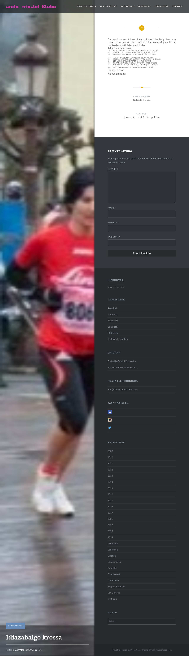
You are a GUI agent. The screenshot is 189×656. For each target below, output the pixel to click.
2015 (110, 488)
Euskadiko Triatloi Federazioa (122, 361)
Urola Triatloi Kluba (31, 7)
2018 (110, 506)
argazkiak (121, 73)
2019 (110, 512)
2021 (110, 518)
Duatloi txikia (86, 6)
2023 (110, 531)
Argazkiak (127, 6)
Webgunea (114, 237)
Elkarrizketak (114, 574)
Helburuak (113, 320)
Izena (112, 208)
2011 (110, 463)
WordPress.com (164, 649)
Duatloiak (112, 568)
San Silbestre (108, 6)
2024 (110, 537)
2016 (110, 494)
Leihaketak (162, 6)
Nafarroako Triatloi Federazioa (122, 367)
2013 (110, 475)
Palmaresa (113, 332)
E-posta (113, 222)
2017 (110, 500)
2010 (110, 457)
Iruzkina (114, 169)
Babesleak (144, 6)
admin (19, 649)
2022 (110, 525)
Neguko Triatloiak (116, 586)
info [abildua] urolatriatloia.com (123, 389)
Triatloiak (112, 599)
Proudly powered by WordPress (126, 649)
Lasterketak (15, 625)
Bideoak (112, 555)
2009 (110, 451)
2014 (110, 482)
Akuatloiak (113, 543)
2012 (110, 469)
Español (177, 6)
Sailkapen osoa (116, 69)
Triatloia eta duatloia (118, 339)
